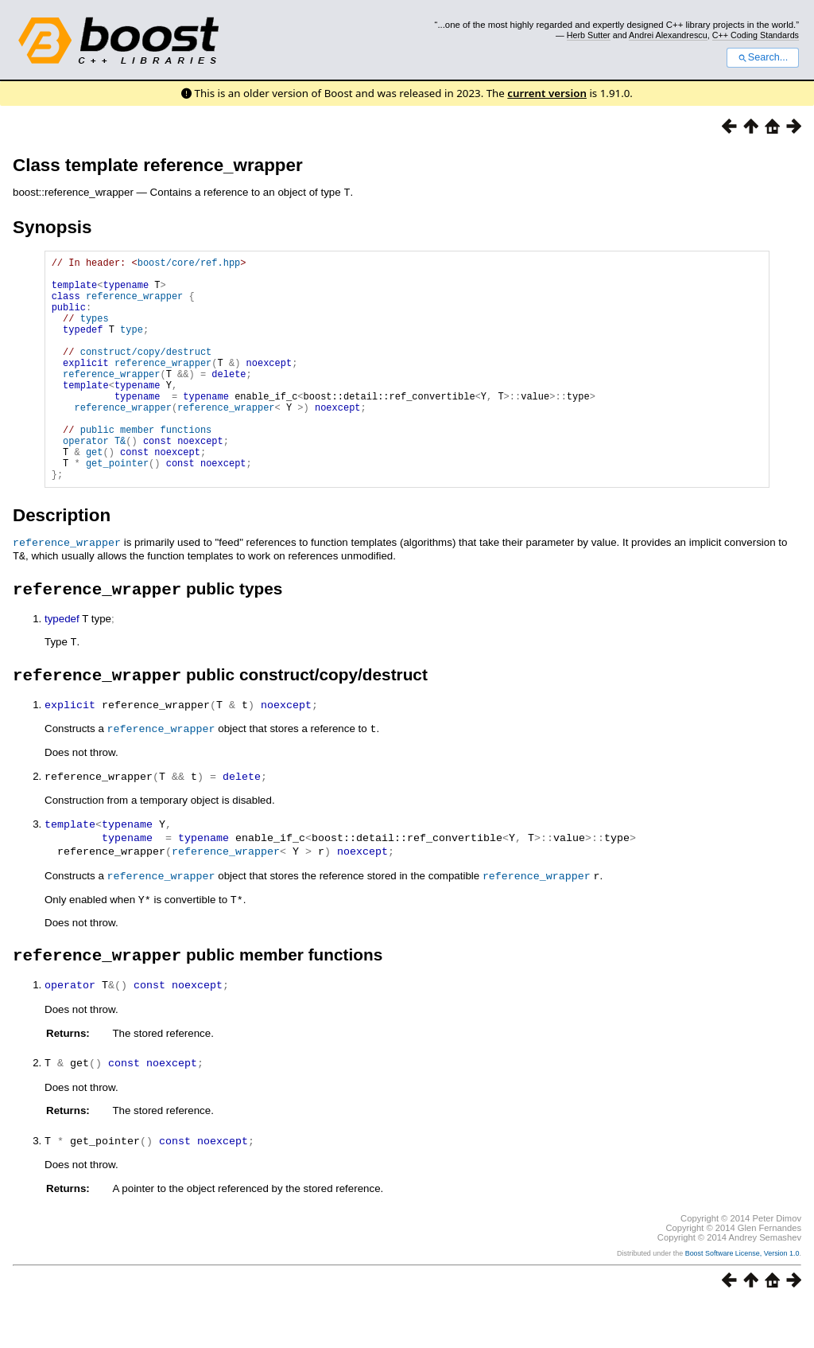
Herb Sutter (588, 35)
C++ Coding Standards (755, 35)
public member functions (146, 466)
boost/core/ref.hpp (189, 264)
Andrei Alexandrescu (668, 35)
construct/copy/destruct (146, 372)
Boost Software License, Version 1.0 (742, 1298)
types (94, 331)
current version (547, 93)
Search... (763, 57)
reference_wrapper (134, 304)
